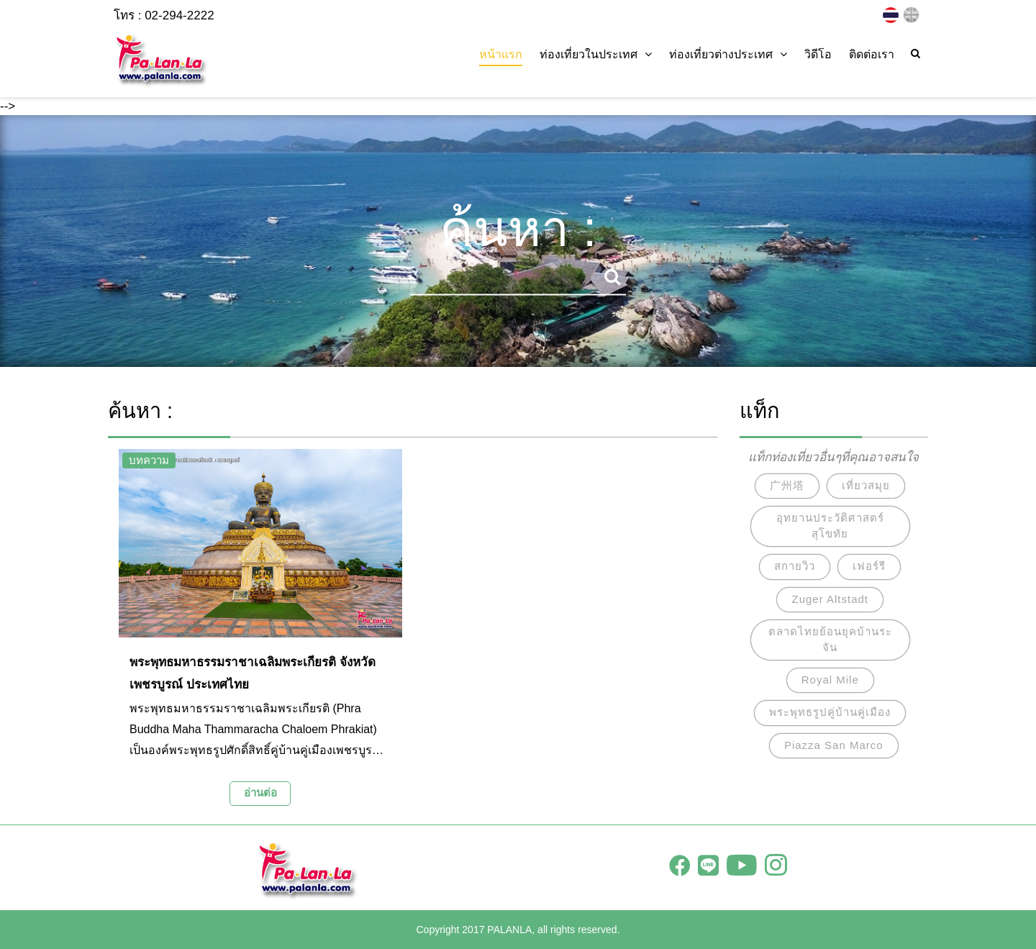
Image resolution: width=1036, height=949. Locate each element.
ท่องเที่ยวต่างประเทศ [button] (728, 54)
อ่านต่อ (260, 792)
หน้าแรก (500, 54)
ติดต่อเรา (871, 54)
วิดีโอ (818, 54)
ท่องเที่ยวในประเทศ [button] (596, 54)
